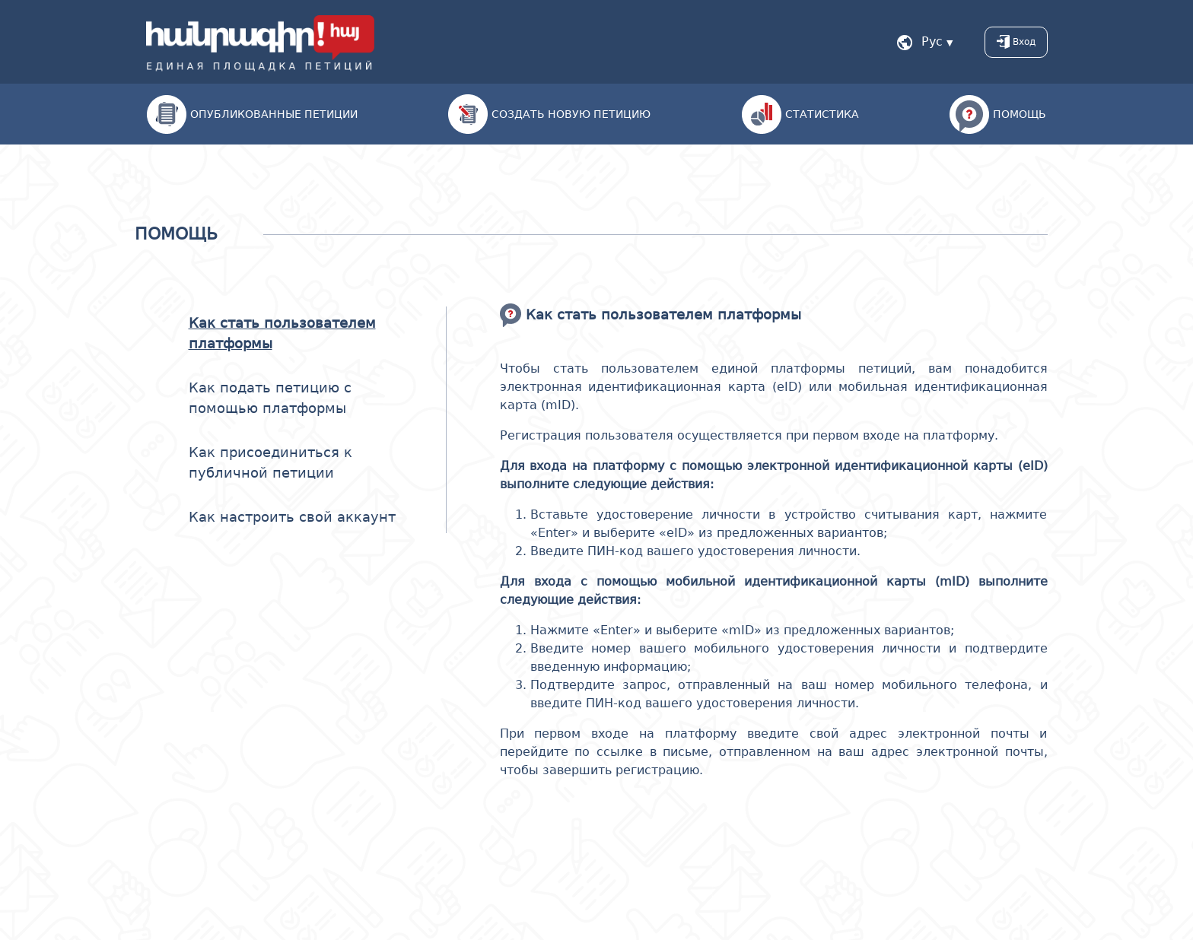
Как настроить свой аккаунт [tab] (292, 517)
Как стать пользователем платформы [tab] (282, 333)
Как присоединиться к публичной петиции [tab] (270, 462)
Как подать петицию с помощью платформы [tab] (270, 397)
